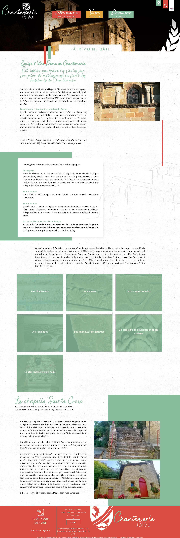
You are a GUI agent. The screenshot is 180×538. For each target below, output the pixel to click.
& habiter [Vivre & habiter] (94, 14)
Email (73, 522)
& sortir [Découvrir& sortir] (121, 14)
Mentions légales (40, 530)
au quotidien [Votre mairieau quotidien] (66, 14)
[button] (165, 4)
